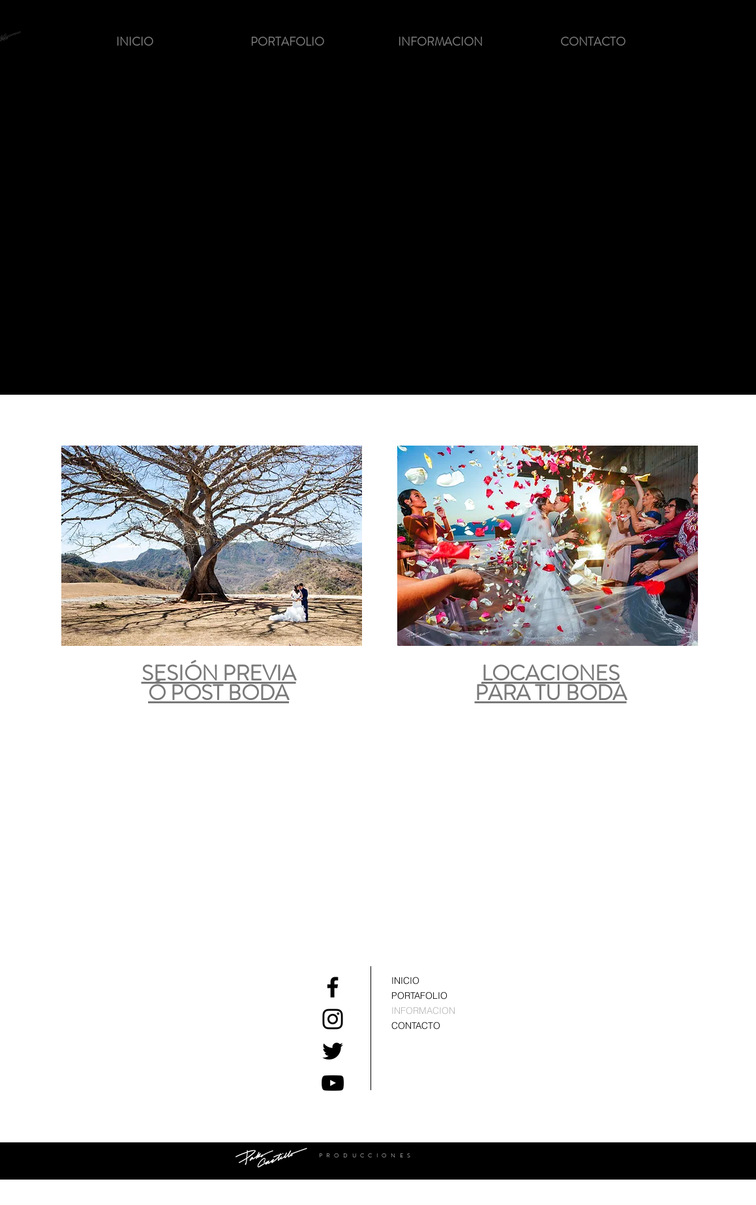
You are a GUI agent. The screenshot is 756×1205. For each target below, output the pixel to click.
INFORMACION (423, 1010)
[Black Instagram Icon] (332, 1019)
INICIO (405, 980)
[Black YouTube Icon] (332, 1083)
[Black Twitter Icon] (332, 1051)
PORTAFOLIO (419, 995)
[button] (287, 42)
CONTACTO (415, 1025)
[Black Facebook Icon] (332, 987)
